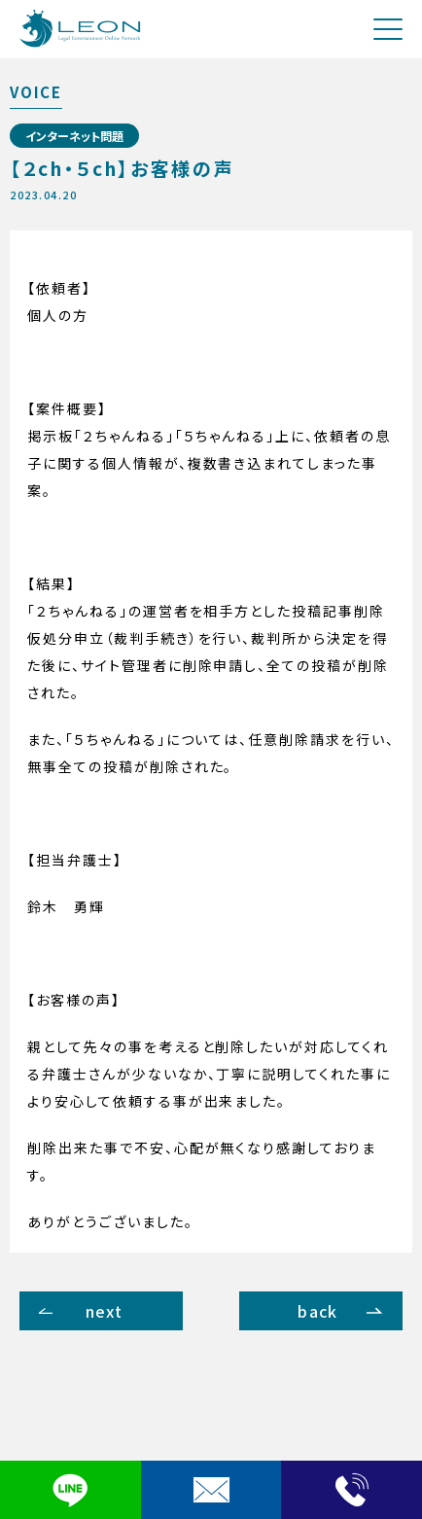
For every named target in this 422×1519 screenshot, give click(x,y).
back (317, 1311)
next (104, 1311)
